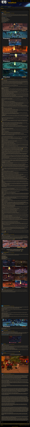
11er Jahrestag (4, 78)
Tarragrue (5, 16)
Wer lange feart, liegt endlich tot (6, 305)
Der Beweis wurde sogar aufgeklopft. (5, 334)
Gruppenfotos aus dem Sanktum (6, 12)
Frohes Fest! (4, 288)
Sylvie (4, 22)
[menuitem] (22, 425)
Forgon (5, 234)
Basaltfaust (12, 2)
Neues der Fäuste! (12, 234)
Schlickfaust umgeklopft (5, 330)
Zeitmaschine (5, 351)
